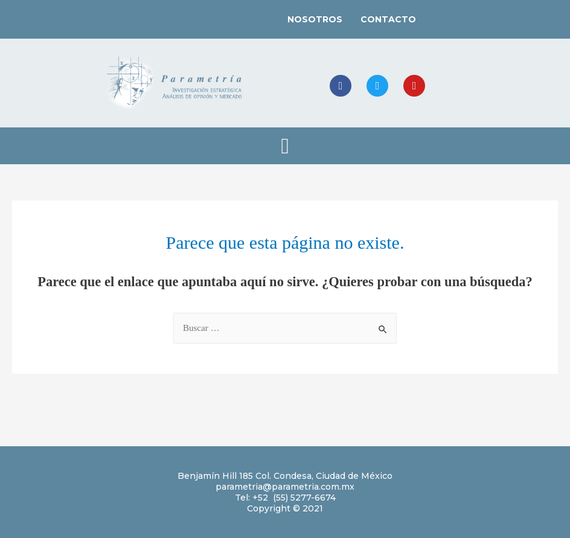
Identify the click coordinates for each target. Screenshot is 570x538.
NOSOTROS (314, 19)
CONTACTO (388, 19)
